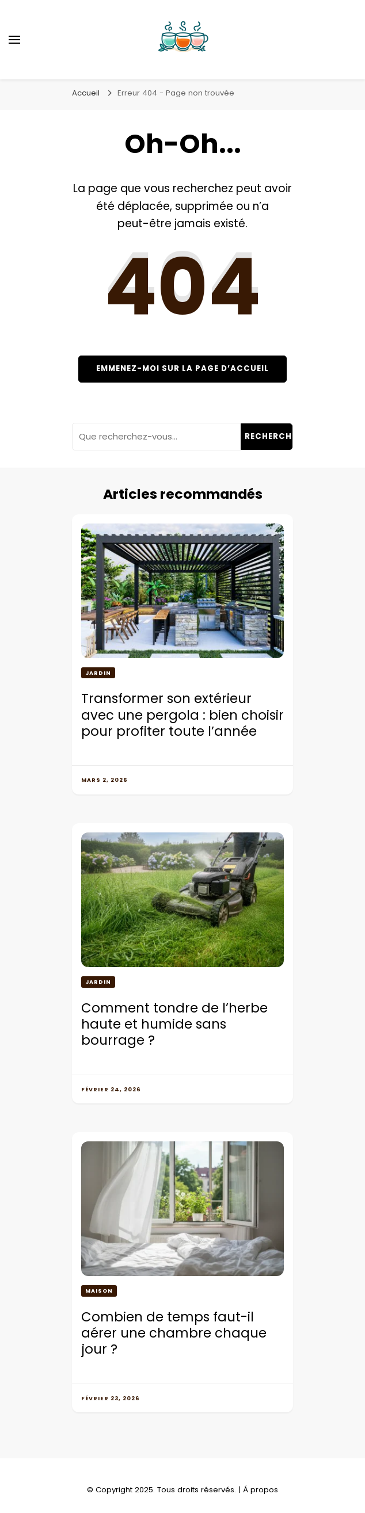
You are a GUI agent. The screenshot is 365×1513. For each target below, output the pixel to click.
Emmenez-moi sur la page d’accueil (182, 368)
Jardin (98, 673)
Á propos (260, 1489)
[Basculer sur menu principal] (14, 40)
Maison (99, 1290)
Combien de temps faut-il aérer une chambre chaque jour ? (174, 1333)
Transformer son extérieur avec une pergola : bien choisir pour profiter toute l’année (182, 714)
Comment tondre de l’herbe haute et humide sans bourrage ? (174, 1024)
